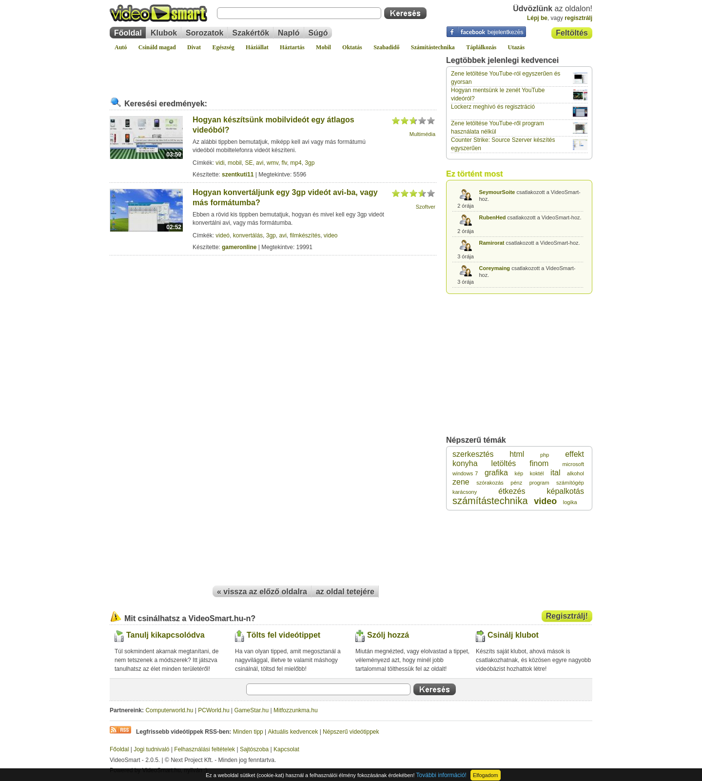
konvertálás (248, 235)
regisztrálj (578, 18)
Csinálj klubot (513, 635)
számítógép (570, 483)
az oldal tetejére (345, 591)
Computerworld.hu (169, 710)
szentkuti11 (238, 174)
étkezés (511, 491)
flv (284, 162)
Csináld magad (157, 47)
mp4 (295, 162)
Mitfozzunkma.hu (295, 710)
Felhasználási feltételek (204, 749)
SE (249, 162)
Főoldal (128, 33)
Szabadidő (386, 47)
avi (259, 162)
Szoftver (425, 207)
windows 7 (465, 473)
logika (570, 502)
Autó (121, 47)
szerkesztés (472, 454)
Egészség (223, 47)
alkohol (575, 473)
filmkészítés (305, 235)
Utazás (516, 47)
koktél (537, 473)
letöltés (503, 463)
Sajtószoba (254, 749)
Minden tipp (248, 731)
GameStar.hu (251, 710)
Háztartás (292, 47)
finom (538, 463)
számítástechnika (490, 500)
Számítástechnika (433, 47)
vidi (219, 162)
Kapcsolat (286, 749)
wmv (272, 162)
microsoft (573, 464)
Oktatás (352, 47)
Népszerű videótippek (351, 731)
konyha (465, 463)
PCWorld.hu (213, 710)
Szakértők (250, 33)
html (516, 454)
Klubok (164, 33)
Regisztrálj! (567, 616)
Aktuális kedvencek (293, 731)
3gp (309, 162)
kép (518, 473)
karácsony (464, 492)
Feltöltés (572, 33)
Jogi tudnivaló (151, 749)
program (539, 483)
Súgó (318, 33)
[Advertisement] (273, 70)
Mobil (323, 47)
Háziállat (257, 47)
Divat (194, 47)
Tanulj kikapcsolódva (165, 635)
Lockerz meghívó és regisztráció (493, 106)
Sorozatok (204, 33)
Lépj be (537, 18)
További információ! (441, 775)
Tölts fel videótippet (283, 635)
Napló (288, 33)
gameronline (239, 247)
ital (555, 473)
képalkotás (566, 491)
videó (222, 235)
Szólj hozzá (388, 635)
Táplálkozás (481, 47)
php (544, 455)
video (331, 235)
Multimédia (422, 134)
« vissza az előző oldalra (262, 591)
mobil (235, 162)
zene (460, 482)
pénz (516, 483)
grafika (496, 473)
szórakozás (490, 483)
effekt (574, 454)
